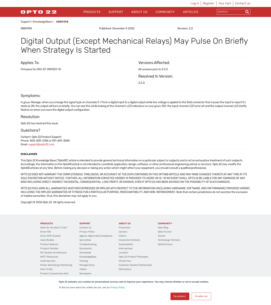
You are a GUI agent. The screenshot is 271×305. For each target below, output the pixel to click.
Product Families (49, 248)
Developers (85, 273)
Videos (83, 269)
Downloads (85, 252)
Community (165, 12)
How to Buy (46, 269)
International (125, 248)
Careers (123, 231)
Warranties (85, 240)
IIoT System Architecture (53, 252)
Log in (195, 3)
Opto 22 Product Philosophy (133, 256)
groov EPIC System (50, 236)
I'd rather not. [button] (201, 296)
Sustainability (126, 244)
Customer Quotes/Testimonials (135, 265)
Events (161, 236)
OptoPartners (165, 244)
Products (91, 12)
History (123, 236)
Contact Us (242, 3)
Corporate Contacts (129, 240)
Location (123, 252)
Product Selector (49, 244)
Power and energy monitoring (56, 265)
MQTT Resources (49, 256)
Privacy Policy (117, 287)
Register (208, 3)
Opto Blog (163, 227)
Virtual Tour (125, 261)
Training (83, 261)
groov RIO (45, 231)
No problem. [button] (180, 296)
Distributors (125, 269)
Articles (190, 12)
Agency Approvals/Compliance (96, 236)
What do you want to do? (53, 227)
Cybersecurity (48, 261)
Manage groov (87, 265)
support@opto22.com (41, 144)
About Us (139, 12)
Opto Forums (165, 231)
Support (116, 12)
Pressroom (124, 227)
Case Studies (47, 240)
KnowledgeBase (42, 21)
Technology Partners (169, 240)
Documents (85, 248)
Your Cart (224, 3)
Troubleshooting (88, 244)
